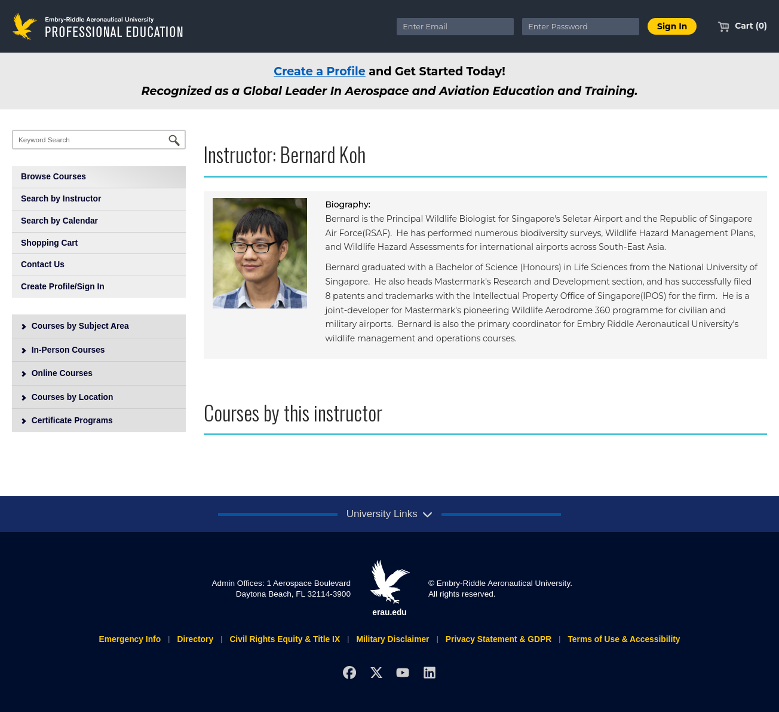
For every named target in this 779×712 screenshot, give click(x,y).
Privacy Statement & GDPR (498, 639)
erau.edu (389, 588)
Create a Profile (320, 71)
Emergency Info (130, 639)
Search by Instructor (61, 198)
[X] (376, 673)
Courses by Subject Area (74, 326)
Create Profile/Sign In (63, 286)
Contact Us (43, 264)
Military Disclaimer (392, 639)
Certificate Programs (66, 420)
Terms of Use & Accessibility (624, 639)
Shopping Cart (49, 242)
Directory (195, 639)
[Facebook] (349, 673)
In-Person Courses (62, 350)
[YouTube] (403, 673)
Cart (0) (742, 25)
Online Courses (56, 373)
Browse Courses (53, 176)
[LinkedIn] (430, 673)
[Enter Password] (580, 26)
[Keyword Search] (99, 139)
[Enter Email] (455, 26)
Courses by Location (67, 397)
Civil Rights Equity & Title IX (284, 639)
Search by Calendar (59, 220)
